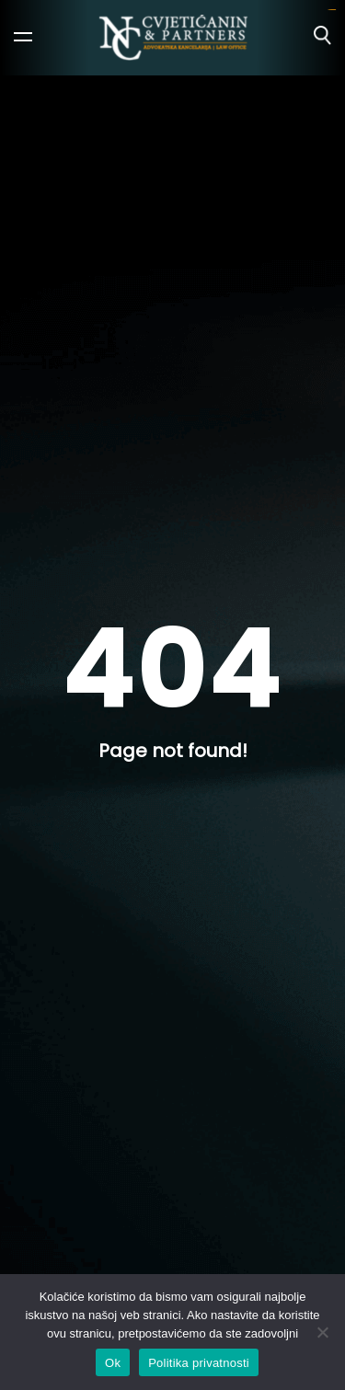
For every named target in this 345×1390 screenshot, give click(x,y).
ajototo (333, 9)
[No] (322, 1332)
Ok (113, 1363)
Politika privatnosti (198, 1363)
